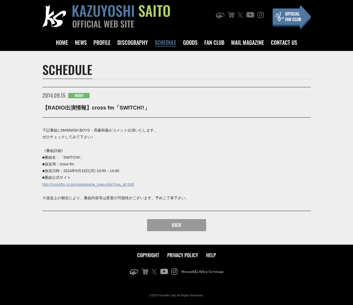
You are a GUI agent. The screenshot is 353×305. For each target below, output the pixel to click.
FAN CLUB (214, 42)
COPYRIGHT (148, 255)
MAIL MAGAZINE (247, 42)
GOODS (190, 42)
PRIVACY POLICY (182, 255)
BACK (176, 225)
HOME (62, 42)
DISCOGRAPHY (132, 42)
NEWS (81, 42)
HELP (211, 255)
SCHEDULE (165, 42)
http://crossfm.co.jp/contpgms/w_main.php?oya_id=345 (88, 184)
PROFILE (102, 42)
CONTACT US (284, 42)
